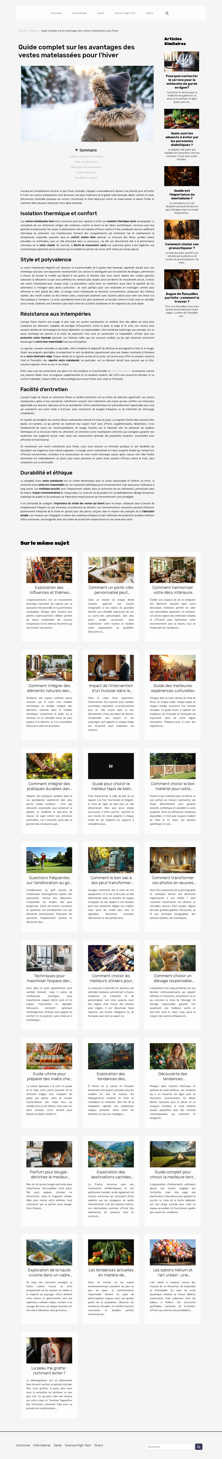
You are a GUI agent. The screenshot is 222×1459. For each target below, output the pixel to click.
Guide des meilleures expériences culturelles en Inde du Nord (172, 690)
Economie (56, 13)
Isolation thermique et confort (86, 156)
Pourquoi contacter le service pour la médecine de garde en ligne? (182, 81)
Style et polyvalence (86, 162)
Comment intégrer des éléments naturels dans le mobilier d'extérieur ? (49, 690)
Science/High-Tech (124, 13)
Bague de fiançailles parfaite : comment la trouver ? (182, 297)
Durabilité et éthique (86, 178)
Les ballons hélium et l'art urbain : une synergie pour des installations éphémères (172, 1277)
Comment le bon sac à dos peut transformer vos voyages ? (111, 882)
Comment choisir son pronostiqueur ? (182, 246)
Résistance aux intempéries (86, 167)
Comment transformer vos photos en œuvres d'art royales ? (173, 882)
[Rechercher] (170, 1447)
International (79, 13)
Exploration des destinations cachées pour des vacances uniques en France (111, 1179)
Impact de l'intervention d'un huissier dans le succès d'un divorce (111, 690)
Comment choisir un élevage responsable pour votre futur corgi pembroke (172, 983)
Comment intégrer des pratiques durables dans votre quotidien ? (49, 788)
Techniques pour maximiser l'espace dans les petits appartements (49, 980)
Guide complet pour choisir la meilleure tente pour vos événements (172, 1177)
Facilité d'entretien (86, 172)
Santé (100, 13)
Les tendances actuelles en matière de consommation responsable (111, 1277)
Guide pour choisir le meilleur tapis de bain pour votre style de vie (111, 788)
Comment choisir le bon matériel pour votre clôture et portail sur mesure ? (173, 791)
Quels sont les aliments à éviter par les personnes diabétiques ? (182, 139)
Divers (149, 13)
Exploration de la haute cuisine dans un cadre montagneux (49, 1275)
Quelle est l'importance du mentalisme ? (182, 194)
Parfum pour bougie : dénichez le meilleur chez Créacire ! (49, 1177)
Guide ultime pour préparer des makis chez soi (49, 1078)
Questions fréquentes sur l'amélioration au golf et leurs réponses (49, 882)
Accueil (22, 31)
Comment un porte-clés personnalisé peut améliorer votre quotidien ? (111, 595)
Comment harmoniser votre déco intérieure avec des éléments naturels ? (172, 595)
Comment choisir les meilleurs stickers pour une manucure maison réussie (111, 983)
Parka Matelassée (121, 371)
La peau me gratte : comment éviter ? (49, 1370)
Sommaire (88, 150)
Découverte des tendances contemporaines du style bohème (173, 1081)
